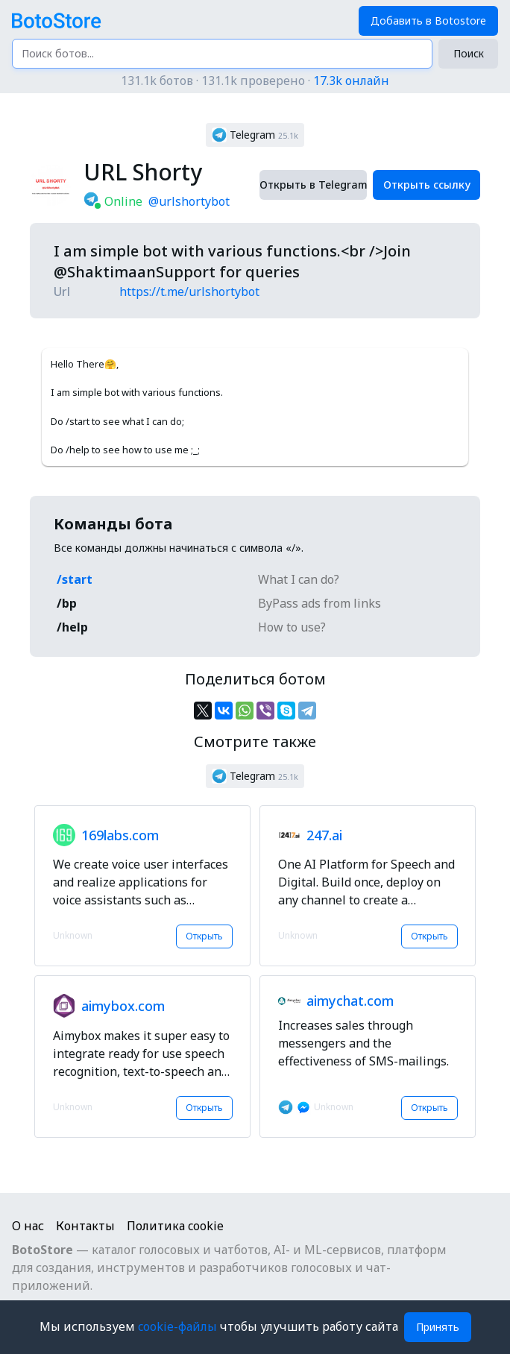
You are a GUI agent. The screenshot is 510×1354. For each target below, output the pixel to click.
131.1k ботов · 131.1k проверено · (255, 80)
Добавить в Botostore (428, 20)
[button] (255, 135)
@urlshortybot (189, 201)
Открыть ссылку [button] (426, 184)
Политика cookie (175, 1226)
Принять (437, 1327)
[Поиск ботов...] (222, 53)
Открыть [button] (204, 936)
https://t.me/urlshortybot (189, 291)
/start (74, 579)
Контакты (85, 1226)
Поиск (468, 53)
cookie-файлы (179, 1326)
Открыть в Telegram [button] (313, 184)
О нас (28, 1226)
